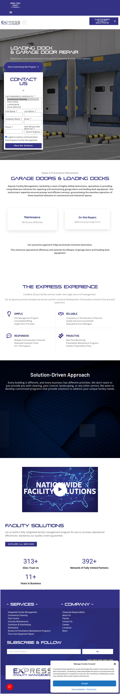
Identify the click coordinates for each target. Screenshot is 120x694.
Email (27, 119)
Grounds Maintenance (18, 621)
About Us (66, 615)
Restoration (13, 628)
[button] (115, 664)
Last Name (29, 111)
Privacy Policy (91, 689)
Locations (66, 628)
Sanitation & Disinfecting (19, 624)
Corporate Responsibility (73, 612)
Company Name (13, 119)
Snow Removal (23, 107)
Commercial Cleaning (23, 99)
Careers (65, 624)
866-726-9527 (15, 4)
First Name (10, 111)
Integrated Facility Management (22, 612)
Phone (8, 127)
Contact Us (67, 621)
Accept (85, 683)
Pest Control (23, 102)
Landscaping (23, 104)
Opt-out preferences (78, 689)
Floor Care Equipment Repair (21, 634)
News (64, 631)
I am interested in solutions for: (19, 96)
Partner (65, 618)
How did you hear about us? (32, 128)
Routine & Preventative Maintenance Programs (29, 631)
